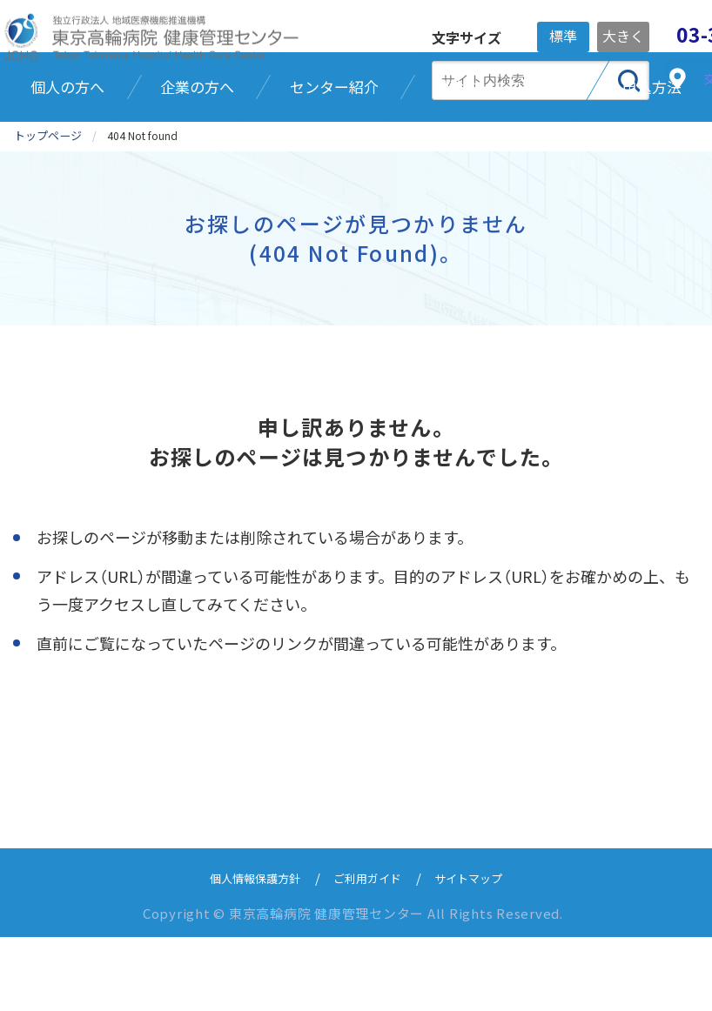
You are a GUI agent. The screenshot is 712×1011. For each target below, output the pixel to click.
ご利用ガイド (369, 951)
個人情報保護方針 (244, 951)
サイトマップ (480, 951)
